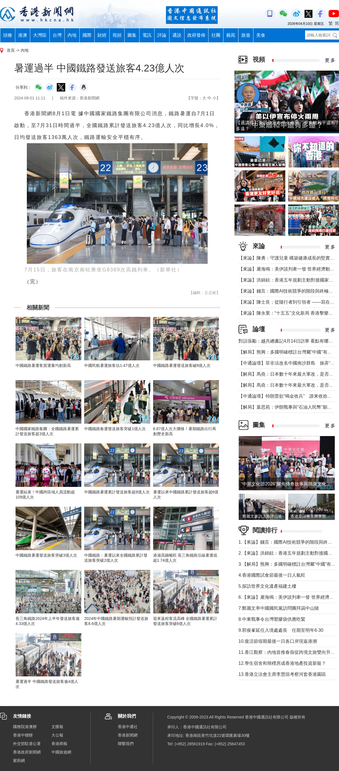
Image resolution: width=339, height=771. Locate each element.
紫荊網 (19, 760)
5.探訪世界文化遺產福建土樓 (267, 586)
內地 (72, 35)
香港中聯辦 (23, 735)
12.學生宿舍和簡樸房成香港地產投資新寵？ (282, 663)
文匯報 (57, 726)
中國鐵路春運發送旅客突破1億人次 (115, 428)
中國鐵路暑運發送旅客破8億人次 (182, 365)
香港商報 (59, 743)
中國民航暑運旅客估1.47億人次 (111, 365)
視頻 (116, 35)
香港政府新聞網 (27, 752)
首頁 (11, 50)
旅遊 (245, 35)
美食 (260, 35)
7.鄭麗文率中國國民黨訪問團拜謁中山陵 (278, 608)
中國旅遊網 (61, 752)
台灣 (57, 35)
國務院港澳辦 (25, 726)
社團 (215, 35)
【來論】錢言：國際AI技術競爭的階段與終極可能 (288, 291)
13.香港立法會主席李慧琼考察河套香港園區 (282, 674)
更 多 (330, 60)
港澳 (22, 35)
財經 (102, 35)
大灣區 (40, 35)
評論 (161, 35)
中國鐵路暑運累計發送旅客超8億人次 (117, 492)
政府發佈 (196, 35)
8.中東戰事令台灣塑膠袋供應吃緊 (271, 619)
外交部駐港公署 (27, 743)
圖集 (131, 35)
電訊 (146, 35)
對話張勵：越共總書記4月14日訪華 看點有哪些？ (288, 341)
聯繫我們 (126, 743)
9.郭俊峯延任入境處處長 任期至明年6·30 (280, 630)
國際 (87, 35)
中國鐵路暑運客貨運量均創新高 (43, 365)
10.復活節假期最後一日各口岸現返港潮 (277, 641)
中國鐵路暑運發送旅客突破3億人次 (46, 555)
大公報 (57, 735)
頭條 (7, 35)
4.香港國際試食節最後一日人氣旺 (271, 575)
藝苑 (230, 35)
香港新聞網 (128, 735)
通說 (176, 35)
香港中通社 (128, 726)
